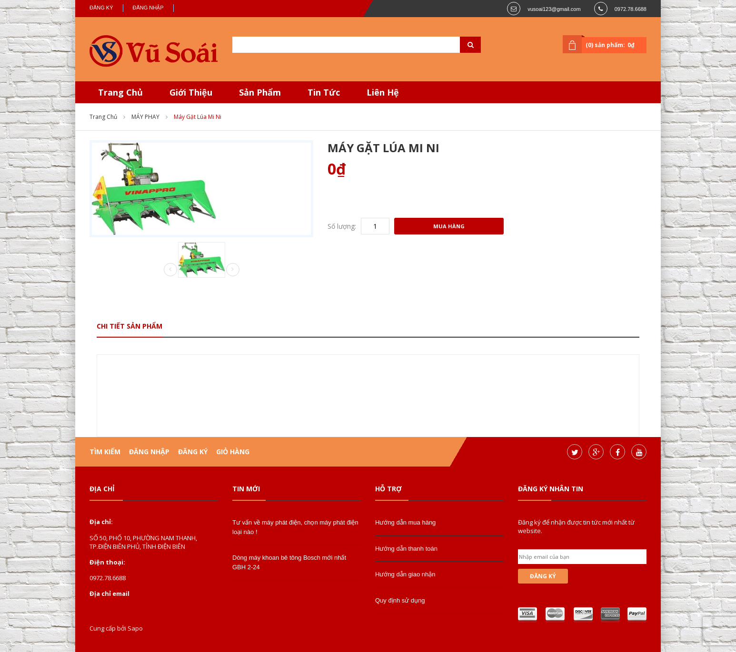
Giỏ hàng (232, 451)
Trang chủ (103, 117)
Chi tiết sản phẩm (129, 326)
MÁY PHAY (145, 117)
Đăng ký (101, 7)
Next (232, 269)
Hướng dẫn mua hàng (405, 522)
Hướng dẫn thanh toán (406, 548)
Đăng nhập (148, 7)
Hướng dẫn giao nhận (405, 574)
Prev (170, 270)
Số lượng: (342, 226)
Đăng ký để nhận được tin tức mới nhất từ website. (576, 526)
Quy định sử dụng (400, 600)
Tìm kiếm (105, 451)
